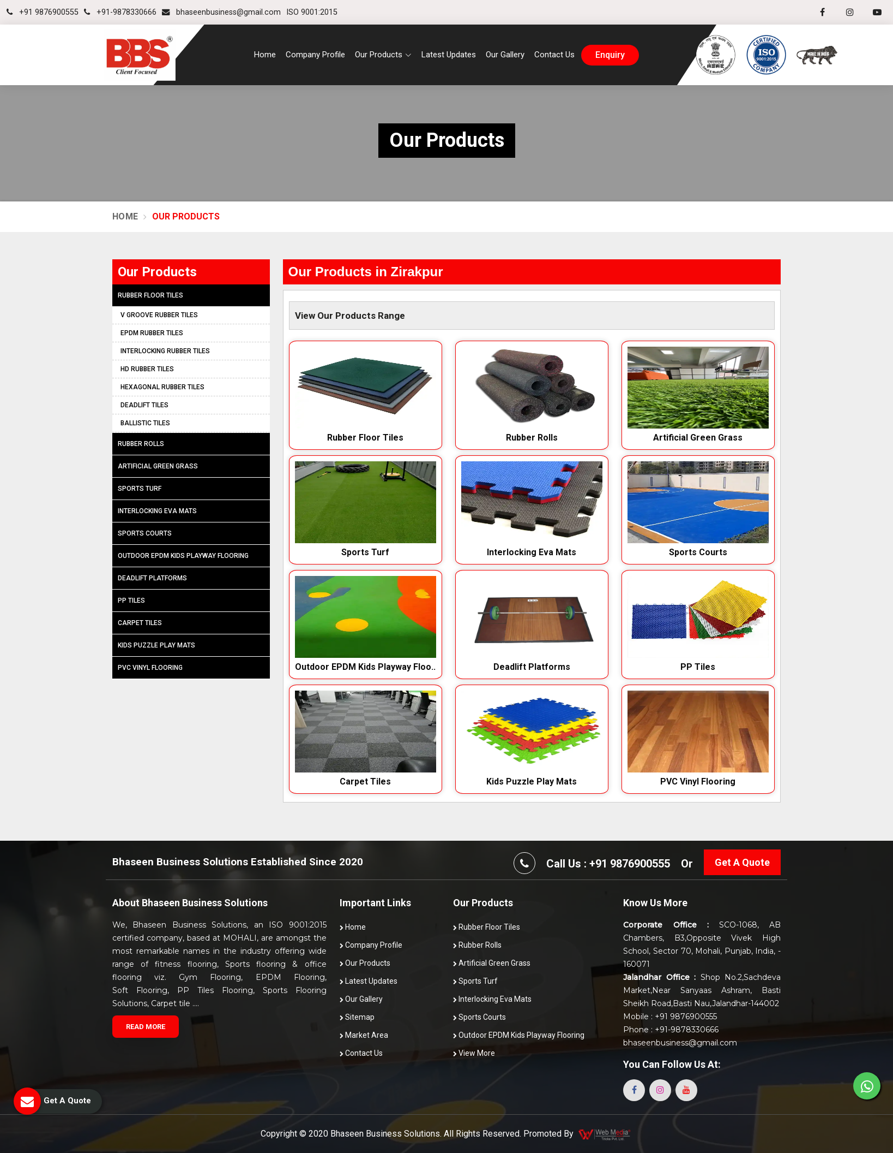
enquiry (610, 55)
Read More (145, 1027)
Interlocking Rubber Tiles (165, 351)
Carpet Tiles (365, 781)
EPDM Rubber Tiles (151, 333)
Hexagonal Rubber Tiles (162, 387)
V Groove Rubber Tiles (159, 315)
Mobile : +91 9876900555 (670, 1016)
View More (474, 1053)
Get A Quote (742, 862)
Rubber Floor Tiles (365, 437)
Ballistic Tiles (145, 423)
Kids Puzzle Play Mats (531, 781)
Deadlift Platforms (531, 667)
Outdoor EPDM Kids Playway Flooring (183, 556)
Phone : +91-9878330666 (671, 1030)
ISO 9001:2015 (311, 12)
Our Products (365, 963)
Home (265, 55)
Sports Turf (365, 552)
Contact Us (554, 55)
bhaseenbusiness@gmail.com (221, 12)
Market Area (364, 1035)
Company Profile (315, 55)
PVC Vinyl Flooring (697, 781)
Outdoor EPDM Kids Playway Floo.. (365, 667)
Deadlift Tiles (144, 405)
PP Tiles (697, 667)
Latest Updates (448, 55)
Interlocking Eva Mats (531, 552)
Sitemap (357, 1017)
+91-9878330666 (120, 12)
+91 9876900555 (43, 12)
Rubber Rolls (532, 437)
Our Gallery (505, 55)
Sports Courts (698, 552)
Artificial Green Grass (698, 437)
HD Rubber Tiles (147, 369)
